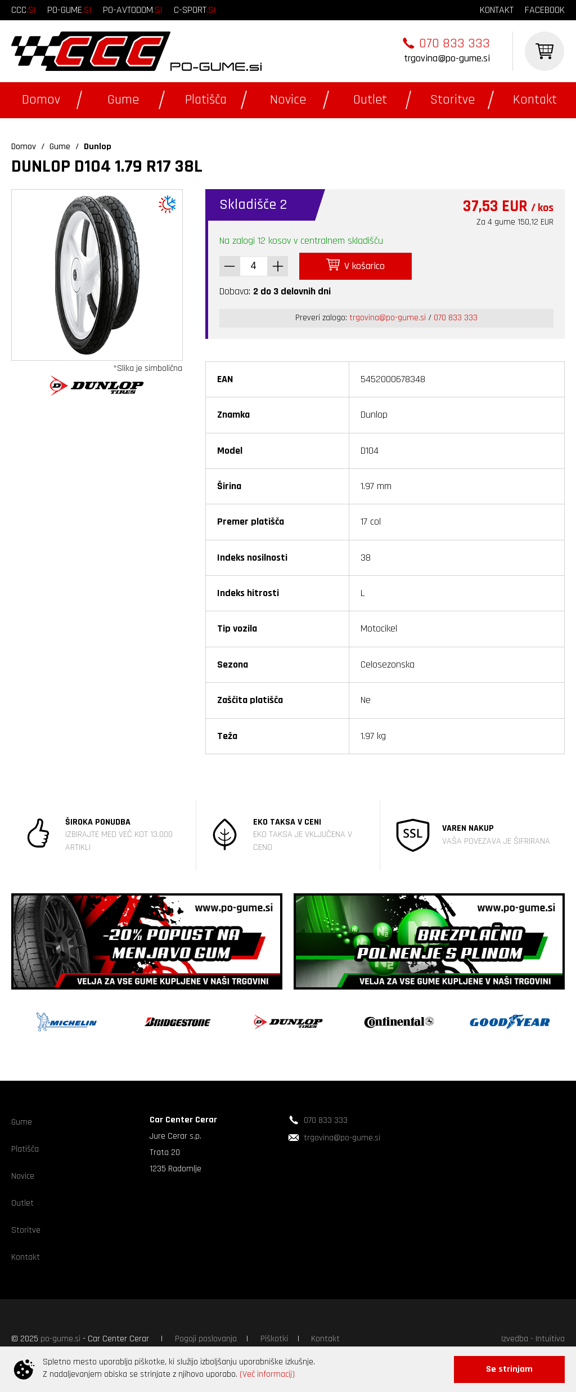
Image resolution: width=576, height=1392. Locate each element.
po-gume (69, 10)
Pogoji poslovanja (206, 1339)
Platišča (206, 99)
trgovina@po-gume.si (447, 58)
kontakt (497, 9)
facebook (545, 9)
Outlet (370, 99)
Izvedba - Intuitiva (533, 1339)
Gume (123, 99)
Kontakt (535, 99)
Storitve (452, 99)
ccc (23, 10)
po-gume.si (60, 1339)
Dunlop (97, 147)
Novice (288, 99)
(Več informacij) (267, 1374)
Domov (41, 99)
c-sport (195, 10)
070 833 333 (454, 43)
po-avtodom (133, 10)
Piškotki (274, 1339)
